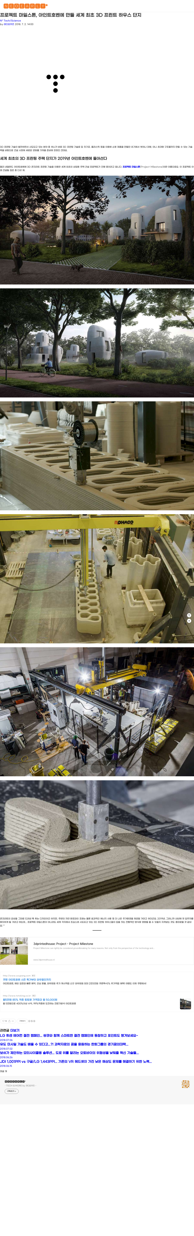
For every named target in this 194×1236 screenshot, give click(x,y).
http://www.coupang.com (16, 976)
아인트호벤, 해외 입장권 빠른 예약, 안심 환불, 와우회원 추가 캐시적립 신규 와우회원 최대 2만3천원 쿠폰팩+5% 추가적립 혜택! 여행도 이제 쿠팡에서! (74, 983)
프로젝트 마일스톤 (143, 167)
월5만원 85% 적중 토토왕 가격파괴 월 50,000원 (30, 999)
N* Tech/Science (10, 20)
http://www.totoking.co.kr (17, 996)
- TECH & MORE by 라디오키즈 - (20, 1086)
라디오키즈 (9, 24)
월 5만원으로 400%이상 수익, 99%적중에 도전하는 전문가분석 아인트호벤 (39, 1003)
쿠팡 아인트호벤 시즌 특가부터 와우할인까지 (27, 979)
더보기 (14, 1031)
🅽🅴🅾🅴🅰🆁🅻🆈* (25, 7)
